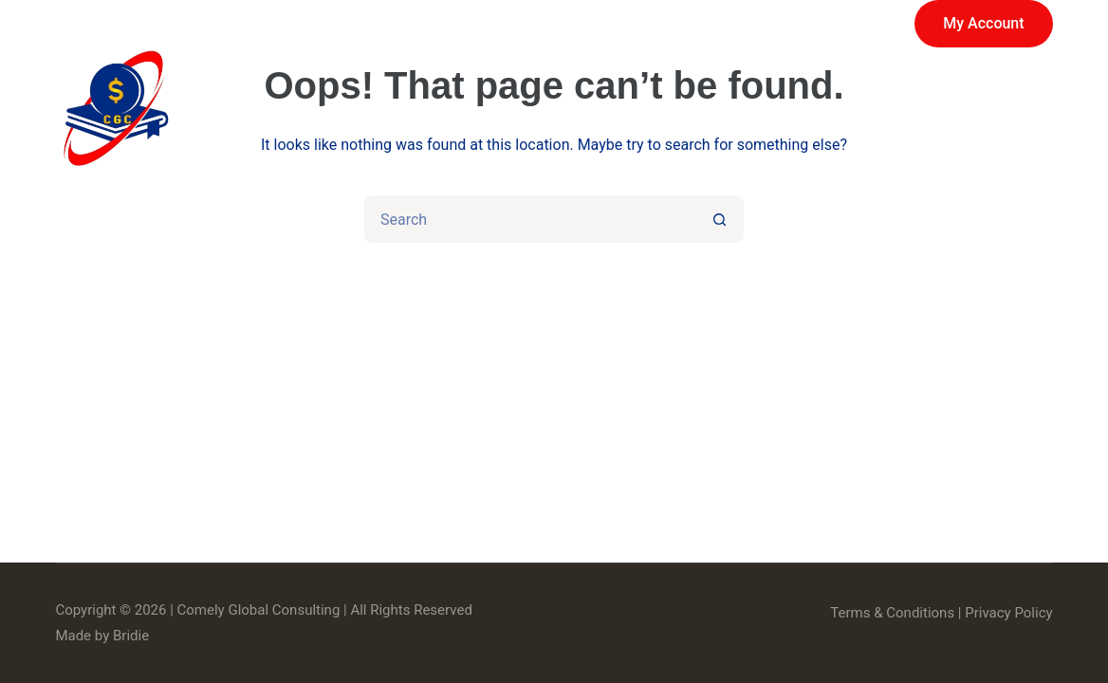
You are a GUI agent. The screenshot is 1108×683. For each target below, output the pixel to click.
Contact (995, 109)
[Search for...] (530, 219)
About (684, 109)
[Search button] (720, 219)
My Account (983, 23)
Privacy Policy (1008, 612)
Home (305, 109)
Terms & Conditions (892, 612)
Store (572, 109)
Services (444, 109)
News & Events (836, 109)
